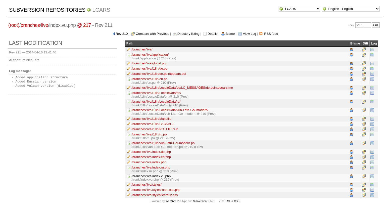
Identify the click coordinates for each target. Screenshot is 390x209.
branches (30, 25)
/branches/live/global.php (149, 63)
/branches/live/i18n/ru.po (149, 134)
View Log (249, 34)
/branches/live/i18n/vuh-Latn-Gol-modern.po (163, 143)
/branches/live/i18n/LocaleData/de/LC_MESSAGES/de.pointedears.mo (182, 87)
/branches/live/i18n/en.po (150, 79)
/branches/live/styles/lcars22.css (155, 195)
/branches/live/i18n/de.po (150, 68)
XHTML (226, 201)
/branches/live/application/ (150, 54)
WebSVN (170, 201)
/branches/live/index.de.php (151, 152)
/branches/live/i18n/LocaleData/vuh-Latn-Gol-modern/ (170, 110)
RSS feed (271, 34)
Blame (230, 34)
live (44, 25)
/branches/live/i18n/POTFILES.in (155, 129)
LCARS (101, 10)
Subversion (200, 201)
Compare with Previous (152, 34)
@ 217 (84, 25)
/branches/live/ (142, 49)
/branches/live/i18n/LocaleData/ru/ (156, 101)
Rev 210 (122, 34)
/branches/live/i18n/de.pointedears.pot (159, 74)
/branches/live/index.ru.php (151, 167)
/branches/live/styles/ (147, 184)
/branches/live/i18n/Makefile (151, 119)
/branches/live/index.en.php (151, 157)
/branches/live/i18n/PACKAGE (153, 124)
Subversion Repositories (47, 10)
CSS (237, 201)
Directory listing (188, 34)
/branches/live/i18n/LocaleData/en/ (156, 93)
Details (213, 34)
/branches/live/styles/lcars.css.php (156, 190)
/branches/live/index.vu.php (151, 176)
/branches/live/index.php (149, 162)
